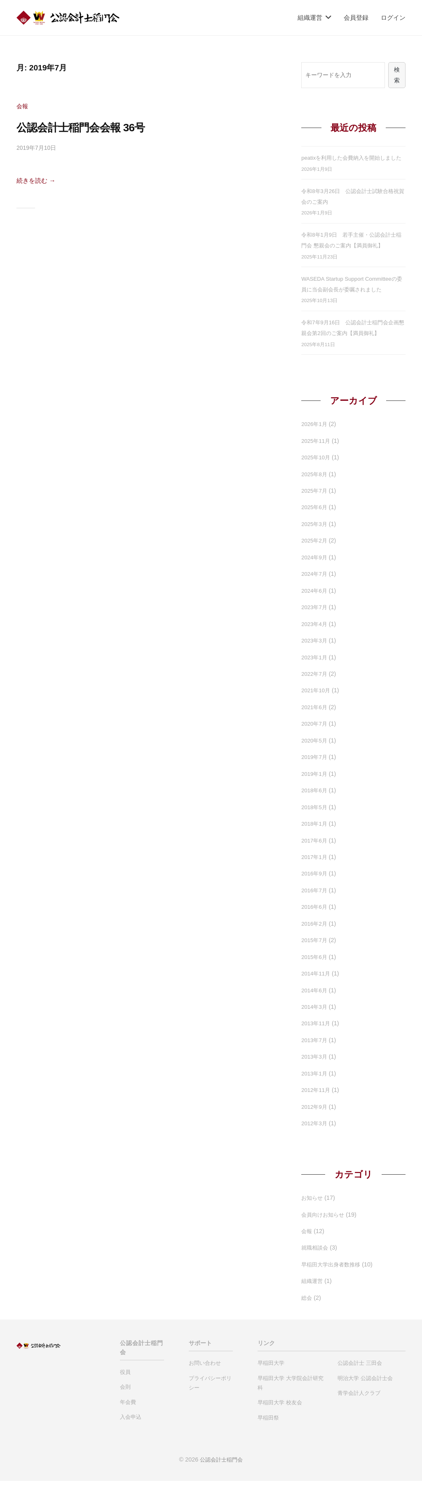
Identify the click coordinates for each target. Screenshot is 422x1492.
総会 (307, 1309)
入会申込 (130, 1428)
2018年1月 (315, 835)
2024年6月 (315, 601)
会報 (22, 105)
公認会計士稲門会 (221, 1471)
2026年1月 (315, 435)
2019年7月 (315, 768)
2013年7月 (315, 1051)
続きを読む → (38, 180)
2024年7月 (315, 585)
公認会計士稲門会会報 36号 (95, 126)
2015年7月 (315, 951)
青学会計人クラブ (359, 1404)
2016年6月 (315, 918)
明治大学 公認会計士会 (365, 1389)
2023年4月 (315, 635)
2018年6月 (315, 801)
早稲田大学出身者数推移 (333, 1276)
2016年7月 (315, 901)
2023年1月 (315, 668)
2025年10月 (317, 469)
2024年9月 (315, 569)
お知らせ (312, 1209)
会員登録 (356, 17)
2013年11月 (317, 1034)
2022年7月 (315, 685)
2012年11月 (317, 1101)
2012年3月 (315, 1134)
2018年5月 (315, 818)
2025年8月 (315, 485)
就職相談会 (315, 1259)
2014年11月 (317, 985)
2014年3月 (315, 1018)
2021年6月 (315, 718)
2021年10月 (317, 701)
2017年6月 (315, 851)
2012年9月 (315, 1118)
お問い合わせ (205, 1374)
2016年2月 (315, 934)
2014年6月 (315, 1001)
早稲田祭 (268, 1429)
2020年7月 (315, 735)
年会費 (128, 1413)
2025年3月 (315, 535)
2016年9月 (315, 885)
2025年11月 (317, 452)
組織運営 (310, 17)
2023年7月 (315, 618)
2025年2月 (315, 552)
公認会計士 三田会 (360, 1374)
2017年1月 (315, 868)
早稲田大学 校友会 (280, 1414)
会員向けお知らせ (324, 1225)
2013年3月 (315, 1068)
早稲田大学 (271, 1374)
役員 (125, 1383)
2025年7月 (315, 502)
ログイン (393, 17)
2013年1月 (315, 1085)
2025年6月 (315, 518)
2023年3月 (315, 652)
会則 (125, 1398)
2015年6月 (315, 968)
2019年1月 (315, 785)
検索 (397, 75)
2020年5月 (315, 751)
